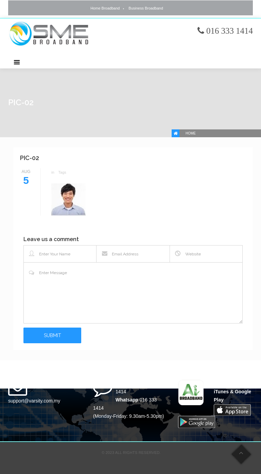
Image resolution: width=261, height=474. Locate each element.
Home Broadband (105, 8)
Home (191, 133)
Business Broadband (145, 8)
